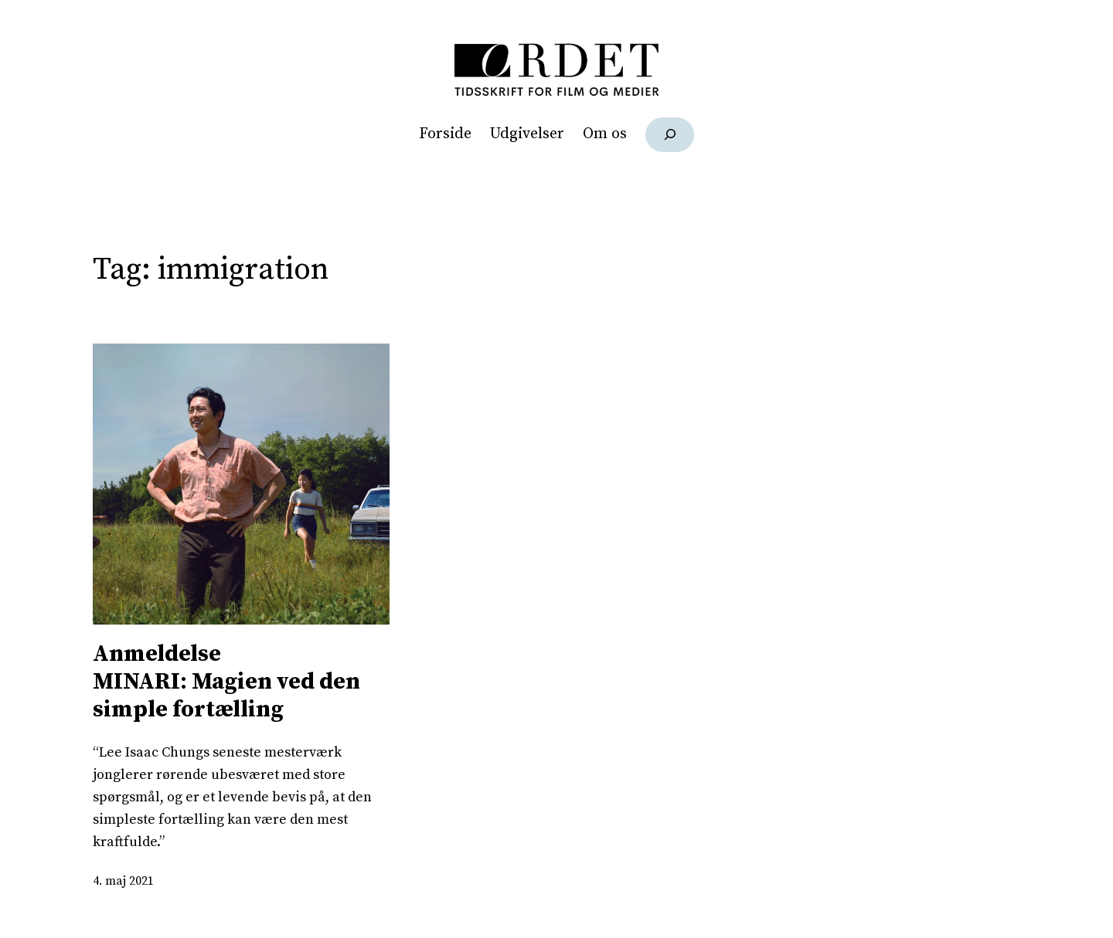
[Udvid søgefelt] (669, 134)
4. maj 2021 (123, 881)
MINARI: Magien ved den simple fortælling (241, 681)
